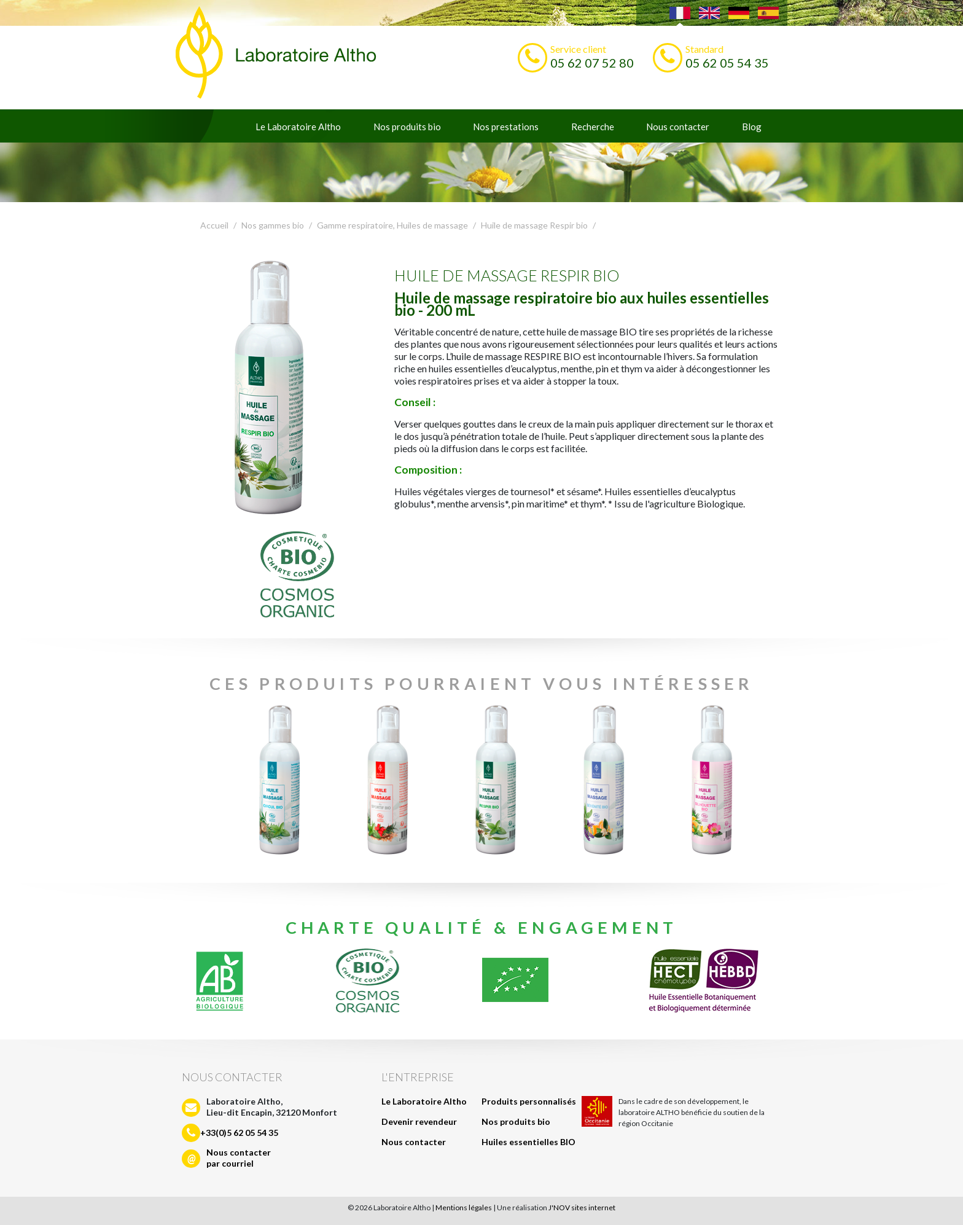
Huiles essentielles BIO (528, 1142)
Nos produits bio (407, 126)
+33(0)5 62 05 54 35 (239, 1132)
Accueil (214, 225)
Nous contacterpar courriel (238, 1157)
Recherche (592, 126)
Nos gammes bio (272, 225)
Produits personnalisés (529, 1101)
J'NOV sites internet (581, 1207)
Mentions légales (463, 1207)
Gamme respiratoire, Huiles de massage (392, 225)
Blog (752, 126)
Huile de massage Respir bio (534, 225)
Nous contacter (677, 126)
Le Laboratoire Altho (298, 126)
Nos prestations (506, 126)
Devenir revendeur (419, 1121)
